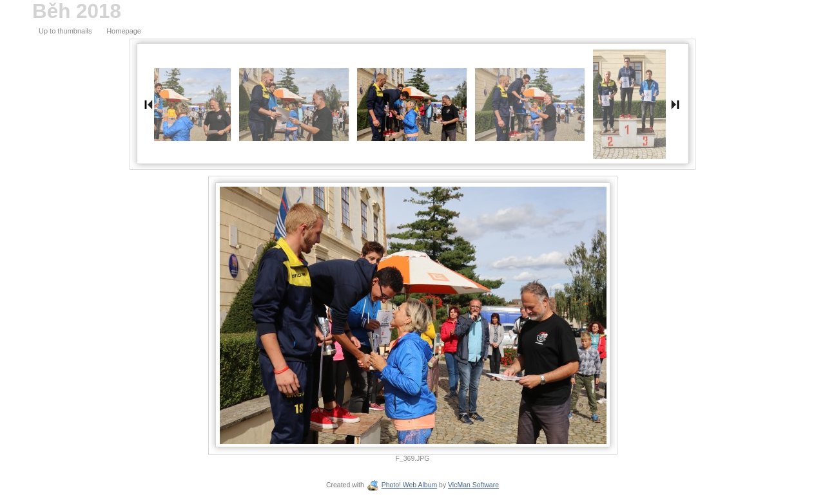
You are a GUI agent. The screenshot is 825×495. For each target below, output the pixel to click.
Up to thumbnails (65, 31)
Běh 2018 (76, 11)
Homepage (123, 31)
